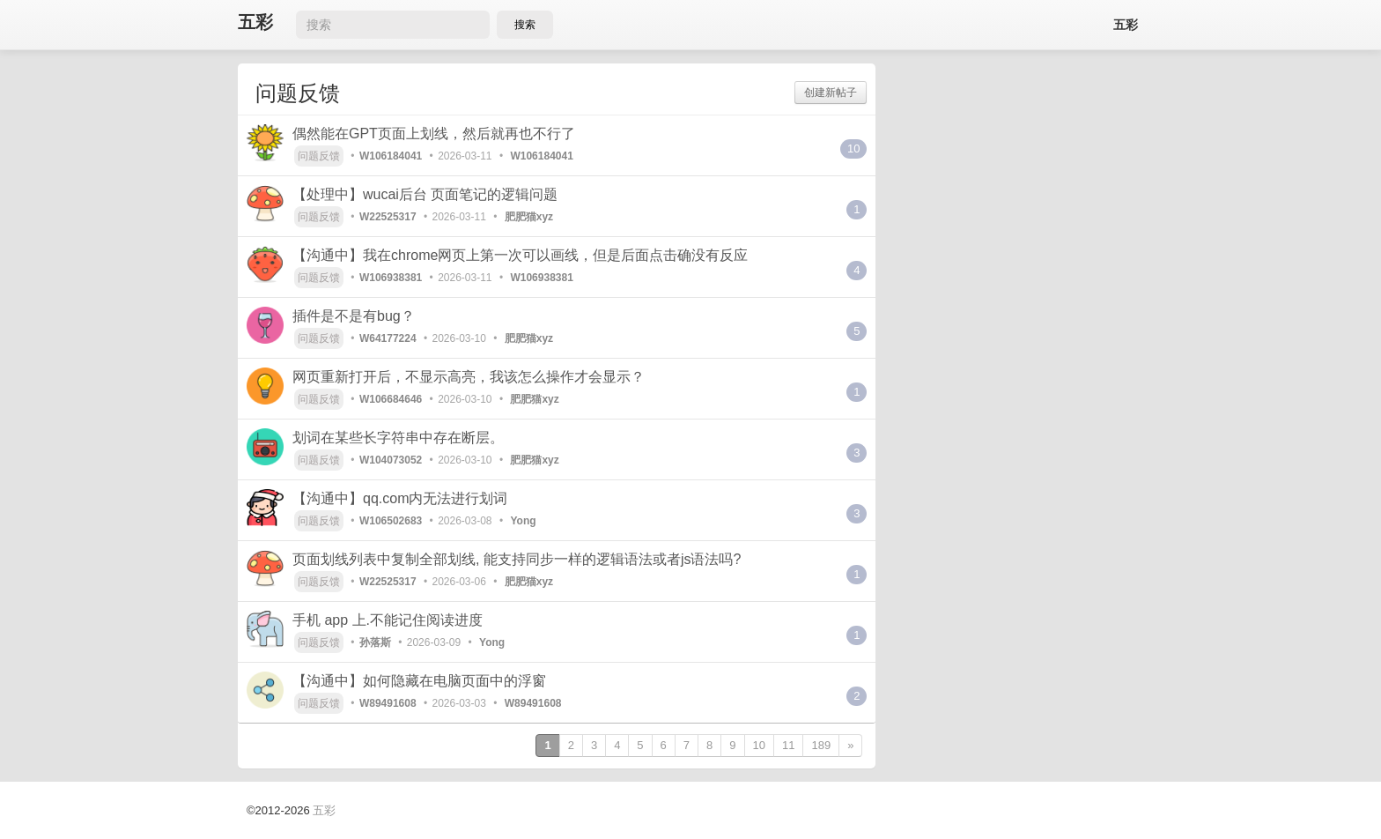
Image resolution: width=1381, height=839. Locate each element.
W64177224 (388, 338)
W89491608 (388, 703)
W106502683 (390, 521)
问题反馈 (319, 156)
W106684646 (390, 399)
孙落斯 (375, 642)
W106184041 (390, 156)
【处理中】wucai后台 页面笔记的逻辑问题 (425, 194)
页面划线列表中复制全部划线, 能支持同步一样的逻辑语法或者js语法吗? (516, 559)
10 (853, 148)
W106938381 (390, 277)
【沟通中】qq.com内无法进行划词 (399, 498)
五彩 (255, 22)
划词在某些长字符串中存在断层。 (398, 437)
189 (821, 745)
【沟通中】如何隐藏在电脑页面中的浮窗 (419, 680)
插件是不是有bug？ (353, 315)
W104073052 (390, 460)
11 (788, 745)
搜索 (524, 25)
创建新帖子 (830, 92)
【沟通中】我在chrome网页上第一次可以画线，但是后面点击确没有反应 (520, 255)
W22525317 (388, 217)
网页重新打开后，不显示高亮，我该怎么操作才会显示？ (468, 376)
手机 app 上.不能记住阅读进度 (387, 620)
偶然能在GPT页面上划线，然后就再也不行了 (433, 133)
